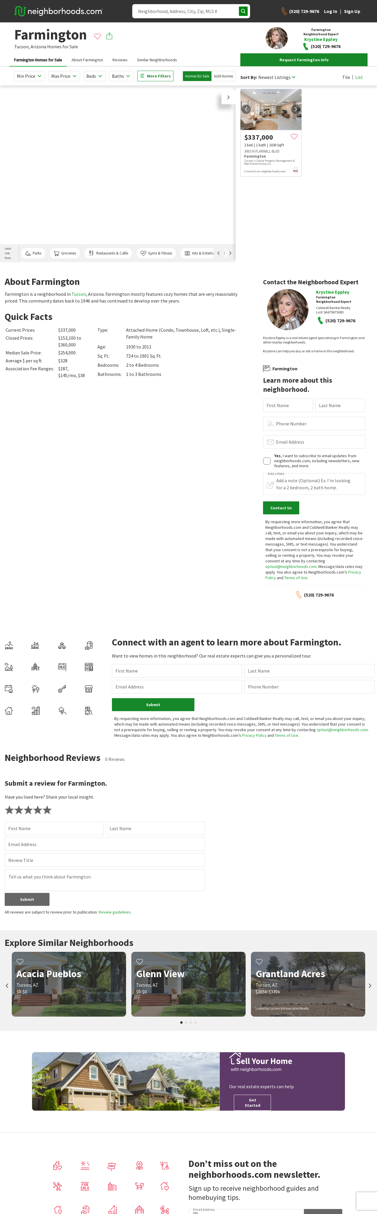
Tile (346, 77)
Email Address (290, 442)
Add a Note (276, 473)
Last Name (330, 405)
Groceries (65, 253)
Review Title (20, 860)
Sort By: (248, 77)
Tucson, (22, 46)
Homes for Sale (197, 76)
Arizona (38, 46)
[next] (295, 109)
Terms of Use (295, 577)
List (359, 77)
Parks (33, 253)
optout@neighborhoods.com (291, 566)
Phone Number (291, 423)
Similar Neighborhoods (157, 59)
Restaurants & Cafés (108, 253)
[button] (228, 97)
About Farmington (87, 59)
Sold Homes (223, 76)
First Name (278, 405)
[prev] (246, 109)
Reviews (120, 59)
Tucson (79, 294)
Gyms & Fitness (156, 253)
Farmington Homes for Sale (38, 59)
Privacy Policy (254, 735)
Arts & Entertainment (204, 253)
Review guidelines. (115, 912)
